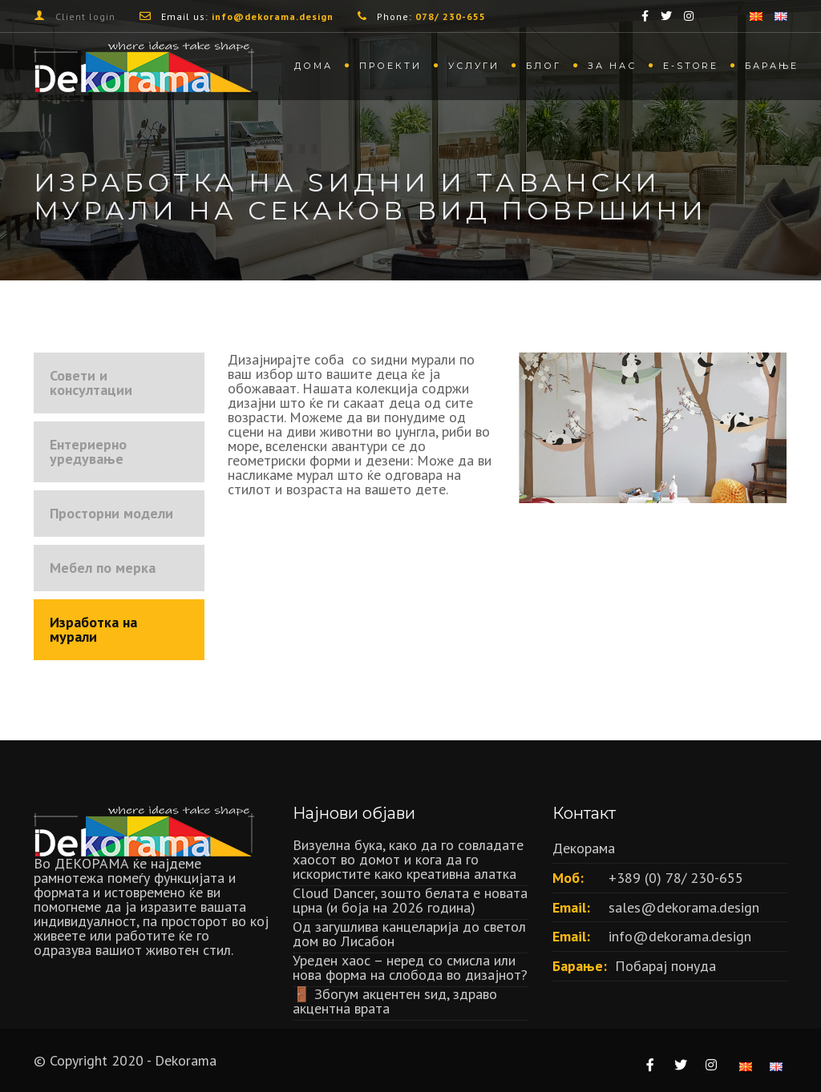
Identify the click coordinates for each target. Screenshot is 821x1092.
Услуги (473, 65)
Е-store (690, 65)
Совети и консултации (91, 382)
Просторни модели (111, 513)
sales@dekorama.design (684, 907)
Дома (313, 65)
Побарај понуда (665, 966)
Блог (543, 65)
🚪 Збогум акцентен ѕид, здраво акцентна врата (395, 1001)
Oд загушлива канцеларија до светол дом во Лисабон (409, 933)
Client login (85, 16)
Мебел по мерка (103, 567)
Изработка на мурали (93, 629)
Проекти (390, 65)
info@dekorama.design (680, 936)
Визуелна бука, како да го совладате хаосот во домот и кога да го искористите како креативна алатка (408, 859)
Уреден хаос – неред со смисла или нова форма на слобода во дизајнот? (410, 967)
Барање (772, 65)
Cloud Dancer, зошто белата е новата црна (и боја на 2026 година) (410, 900)
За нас (612, 65)
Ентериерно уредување (88, 451)
